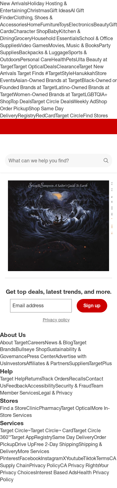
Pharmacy (50, 408)
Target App (22, 437)
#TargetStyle (59, 73)
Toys (64, 24)
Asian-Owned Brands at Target (48, 80)
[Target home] (59, 144)
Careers (36, 342)
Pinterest (10, 458)
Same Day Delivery (73, 437)
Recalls (77, 379)
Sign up (92, 305)
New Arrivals (13, 3)
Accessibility (41, 386)
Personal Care (35, 59)
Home (33, 24)
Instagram (52, 458)
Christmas (38, 10)
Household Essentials (55, 38)
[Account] (88, 144)
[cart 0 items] (104, 144)
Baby (53, 31)
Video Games (33, 45)
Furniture (49, 24)
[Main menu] (13, 144)
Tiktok (89, 458)
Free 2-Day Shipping (56, 444)
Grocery (22, 38)
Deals (50, 66)
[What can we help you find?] (58, 160)
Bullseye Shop (31, 349)
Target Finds (31, 73)
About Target (13, 342)
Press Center (41, 356)
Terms (102, 458)
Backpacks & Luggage (43, 52)
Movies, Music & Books (73, 45)
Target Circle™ (15, 430)
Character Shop (30, 31)
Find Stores (95, 115)
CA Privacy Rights (79, 465)
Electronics (81, 24)
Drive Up (24, 444)
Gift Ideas (60, 10)
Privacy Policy (44, 465)
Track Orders (55, 379)
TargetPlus (100, 363)
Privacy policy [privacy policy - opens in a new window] (59, 320)
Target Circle (69, 115)
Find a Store (13, 408)
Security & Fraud (73, 386)
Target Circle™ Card (52, 430)
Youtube (74, 458)
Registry (27, 115)
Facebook (30, 458)
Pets (71, 59)
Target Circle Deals (52, 101)
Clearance (68, 66)
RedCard (45, 115)
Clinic (32, 408)
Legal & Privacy (55, 393)
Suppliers (79, 363)
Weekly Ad (84, 101)
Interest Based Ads (56, 472)
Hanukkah (84, 73)
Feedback (16, 386)
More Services (33, 451)
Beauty (101, 24)
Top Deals (21, 101)
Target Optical (28, 66)
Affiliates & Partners (47, 363)
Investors (16, 363)
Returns (33, 379)
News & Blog (59, 342)
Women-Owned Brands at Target (49, 94)
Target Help (12, 379)
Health (58, 59)
